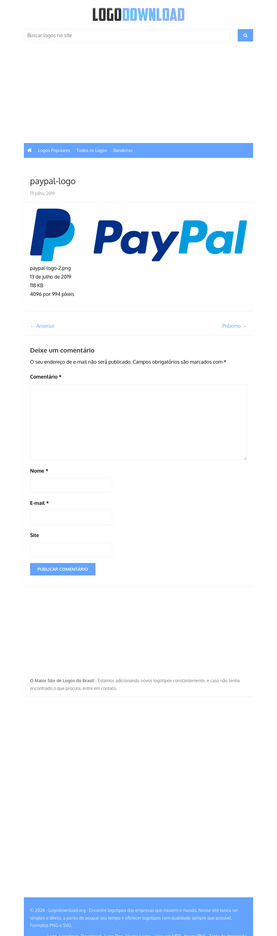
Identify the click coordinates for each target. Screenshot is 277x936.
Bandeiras (123, 150)
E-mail (39, 503)
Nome (39, 471)
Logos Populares (54, 150)
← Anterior (42, 326)
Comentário (46, 377)
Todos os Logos (92, 150)
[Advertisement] (138, 96)
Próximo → (234, 326)
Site (34, 535)
